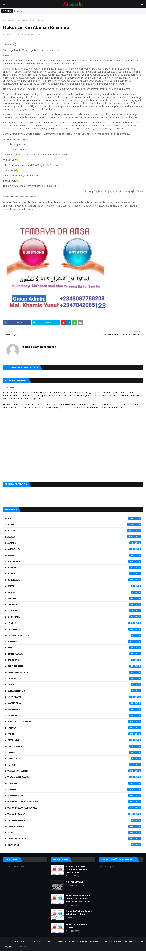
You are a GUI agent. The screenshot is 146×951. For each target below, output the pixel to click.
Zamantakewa (74, 826)
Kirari (74, 684)
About (24, 941)
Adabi (74, 524)
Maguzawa (74, 709)
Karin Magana (74, 666)
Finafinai (74, 604)
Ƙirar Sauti (74, 844)
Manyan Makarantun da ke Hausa (72, 941)
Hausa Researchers (74, 635)
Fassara (74, 598)
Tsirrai (74, 752)
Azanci (74, 555)
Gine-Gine (74, 610)
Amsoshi (23, 946)
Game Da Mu (35, 941)
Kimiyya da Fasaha (74, 672)
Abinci (74, 518)
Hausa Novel (74, 629)
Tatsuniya (74, 740)
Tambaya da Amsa (112, 941)
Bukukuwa (74, 579)
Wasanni (74, 783)
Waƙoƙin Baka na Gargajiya (74, 801)
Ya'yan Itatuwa (74, 820)
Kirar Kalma (74, 678)
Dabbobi (74, 592)
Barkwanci (74, 561)
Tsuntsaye (74, 758)
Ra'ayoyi (74, 715)
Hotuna (74, 641)
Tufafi (74, 764)
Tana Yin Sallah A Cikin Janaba (77, 926)
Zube (74, 832)
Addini (13, 20)
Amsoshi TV (74, 549)
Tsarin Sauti (74, 746)
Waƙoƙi (74, 789)
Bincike (74, 573)
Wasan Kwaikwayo (74, 777)
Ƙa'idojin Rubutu (74, 838)
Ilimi (74, 647)
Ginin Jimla (74, 616)
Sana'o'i (74, 727)
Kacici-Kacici (74, 660)
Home (6, 20)
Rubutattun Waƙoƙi (74, 721)
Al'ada (74, 536)
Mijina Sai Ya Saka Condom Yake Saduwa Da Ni (80, 912)
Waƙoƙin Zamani (74, 814)
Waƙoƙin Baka (74, 795)
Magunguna (74, 703)
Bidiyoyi (74, 567)
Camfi (74, 586)
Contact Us (49, 941)
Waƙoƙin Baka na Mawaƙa (74, 807)
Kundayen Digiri (74, 690)
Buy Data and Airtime (133, 941)
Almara (74, 542)
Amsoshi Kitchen (12, 34)
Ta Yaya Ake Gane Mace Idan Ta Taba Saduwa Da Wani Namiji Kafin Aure (79, 898)
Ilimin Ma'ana (74, 653)
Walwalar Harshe (74, 770)
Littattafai (74, 697)
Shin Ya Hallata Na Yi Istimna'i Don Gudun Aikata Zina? (77, 869)
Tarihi (74, 733)
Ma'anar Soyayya (74, 881)
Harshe (74, 623)
